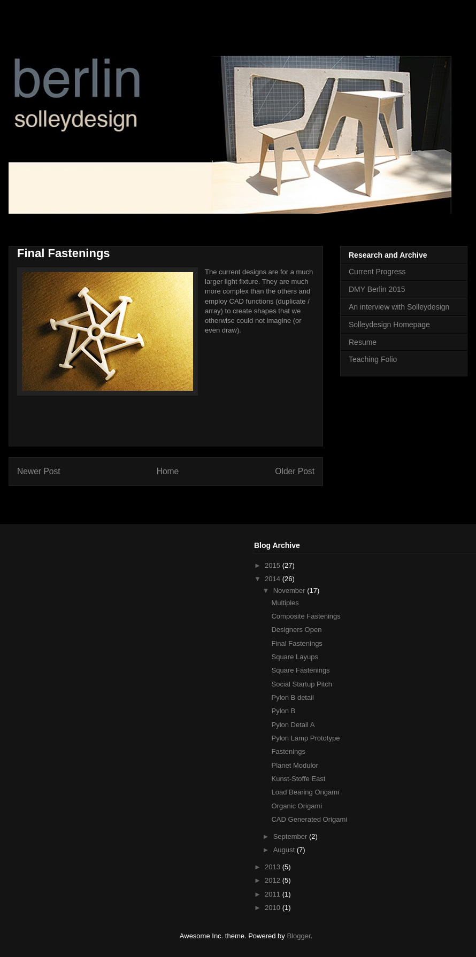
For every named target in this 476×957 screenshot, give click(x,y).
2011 (273, 894)
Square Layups (294, 657)
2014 (273, 579)
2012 (273, 880)
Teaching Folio (373, 359)
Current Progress (377, 271)
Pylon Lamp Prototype (305, 738)
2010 (273, 908)
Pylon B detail (292, 697)
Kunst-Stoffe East (298, 779)
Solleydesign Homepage (389, 324)
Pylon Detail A (292, 725)
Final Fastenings (296, 643)
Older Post (294, 471)
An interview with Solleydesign (399, 307)
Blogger (298, 936)
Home (168, 471)
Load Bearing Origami (305, 792)
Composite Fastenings (305, 616)
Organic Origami (296, 806)
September (291, 836)
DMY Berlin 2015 (377, 289)
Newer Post (38, 471)
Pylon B (283, 711)
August (285, 850)
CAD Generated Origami (309, 819)
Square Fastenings (300, 670)
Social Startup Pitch (301, 684)
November (290, 590)
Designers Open (296, 630)
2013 (273, 867)
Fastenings (288, 751)
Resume (363, 342)
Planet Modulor (294, 765)
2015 (273, 565)
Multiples (284, 603)
